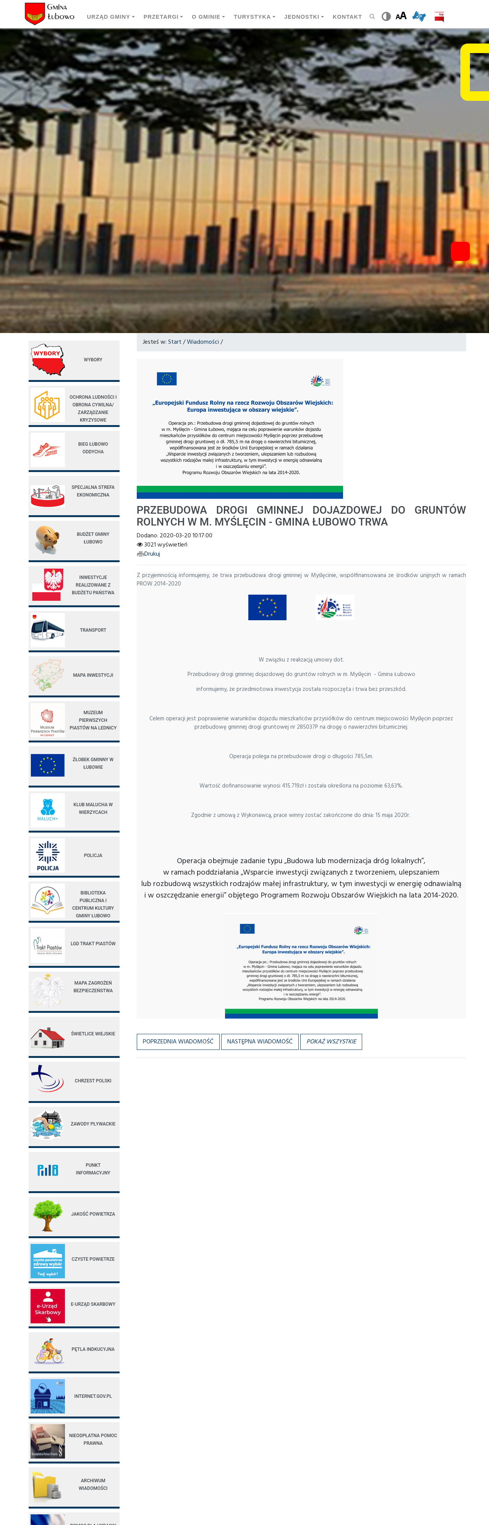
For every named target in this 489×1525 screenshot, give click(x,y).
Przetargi (161, 17)
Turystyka (252, 17)
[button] (331, 1042)
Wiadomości (203, 342)
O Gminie (206, 17)
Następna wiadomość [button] (260, 1042)
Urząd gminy (108, 17)
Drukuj (148, 554)
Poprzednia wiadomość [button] (178, 1042)
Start (174, 342)
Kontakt (347, 17)
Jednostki (301, 17)
